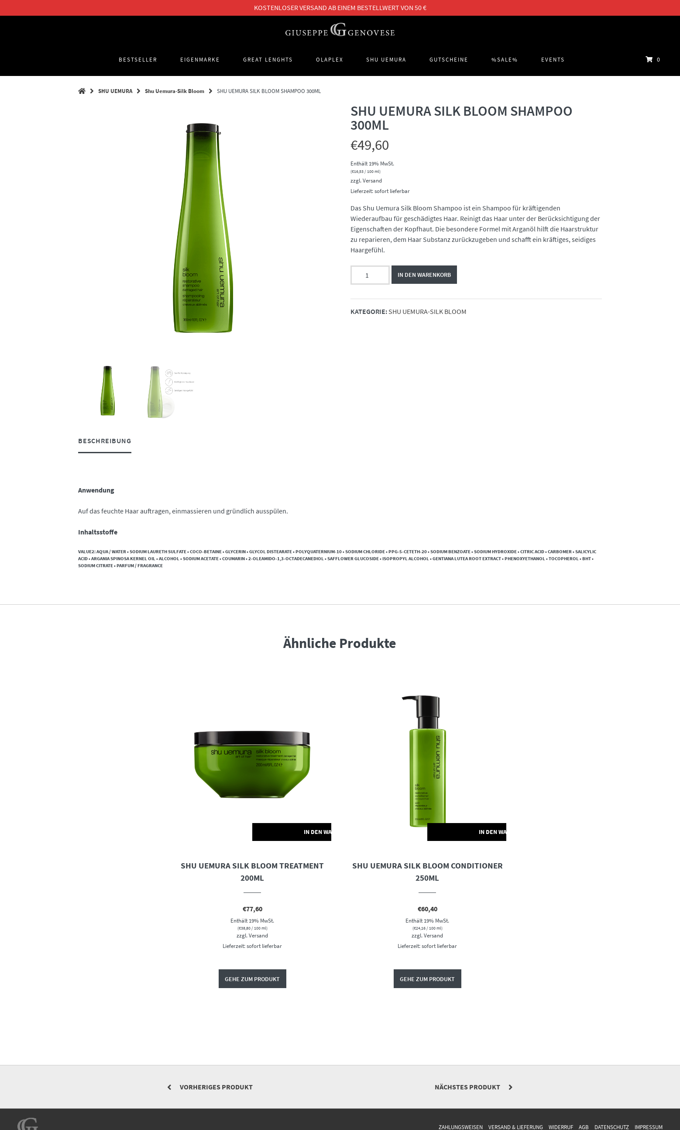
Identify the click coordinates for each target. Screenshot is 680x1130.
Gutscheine (448, 59)
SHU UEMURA (386, 59)
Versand (372, 180)
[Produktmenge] (370, 275)
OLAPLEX (329, 59)
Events (553, 59)
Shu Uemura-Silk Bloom (174, 90)
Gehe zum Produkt (252, 979)
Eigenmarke (200, 59)
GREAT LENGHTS (268, 59)
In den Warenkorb (424, 275)
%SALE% (504, 59)
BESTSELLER (138, 59)
